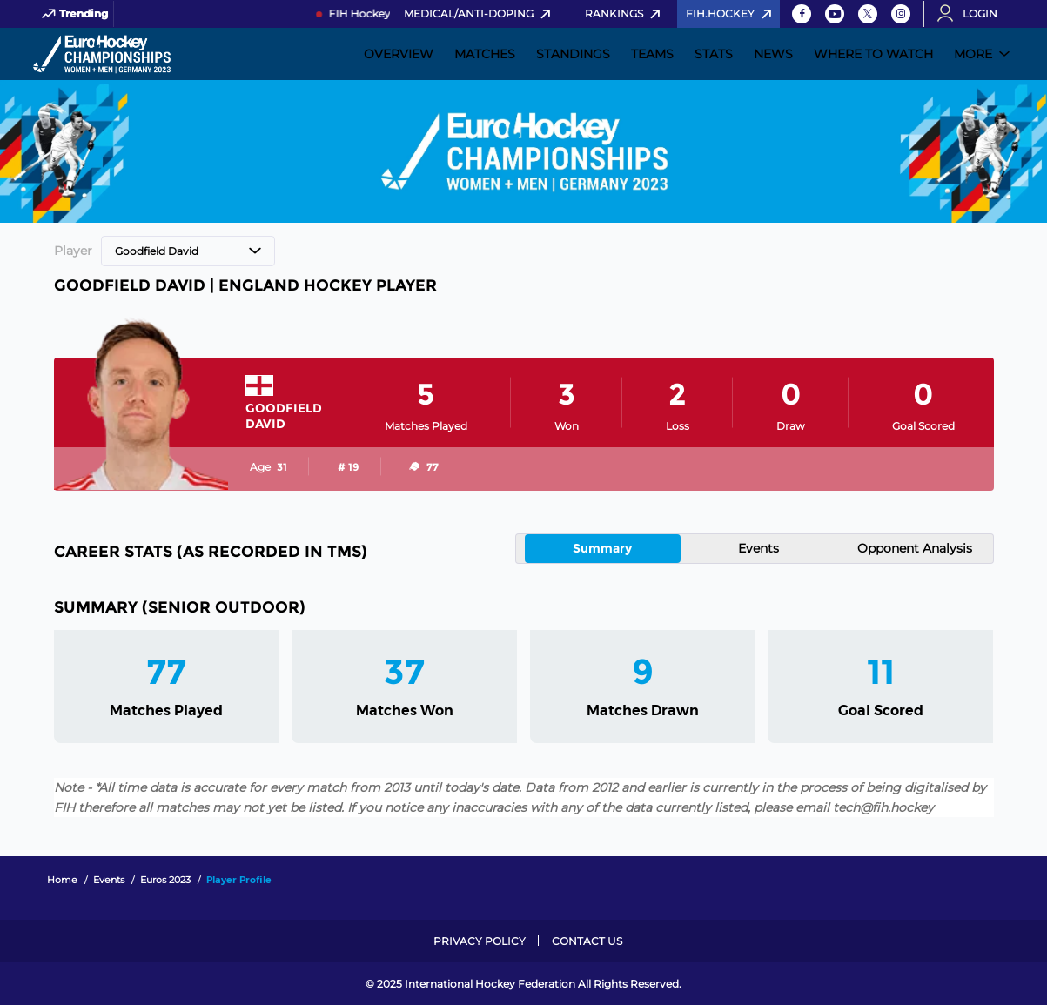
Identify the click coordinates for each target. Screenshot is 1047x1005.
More (973, 54)
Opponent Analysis (914, 548)
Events (758, 548)
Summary (602, 548)
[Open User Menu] (973, 13)
